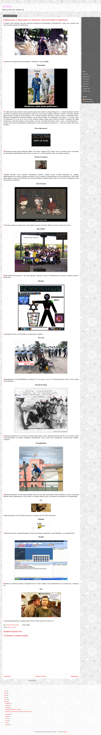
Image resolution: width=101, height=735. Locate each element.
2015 (5, 695)
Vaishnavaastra (88, 99)
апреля (7, 724)
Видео (84, 74)
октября (7, 707)
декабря (7, 703)
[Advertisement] (91, 42)
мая (6, 722)
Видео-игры (86, 76)
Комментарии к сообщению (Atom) (45, 680)
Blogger (65, 731)
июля (6, 718)
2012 (5, 697)
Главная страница (40, 676)
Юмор (9, 627)
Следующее (7, 676)
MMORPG (85, 91)
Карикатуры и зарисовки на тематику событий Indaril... (18, 711)
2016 (5, 693)
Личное (84, 81)
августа (7, 716)
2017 (5, 691)
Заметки (85, 79)
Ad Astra (7, 6)
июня (6, 720)
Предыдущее (75, 676)
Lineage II (13, 627)
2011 (5, 699)
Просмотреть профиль (88, 101)
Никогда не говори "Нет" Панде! (13, 709)
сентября (7, 714)
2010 (5, 701)
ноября (7, 705)
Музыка (85, 83)
